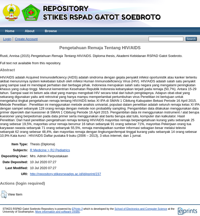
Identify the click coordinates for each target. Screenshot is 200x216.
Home (10, 31)
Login (7, 39)
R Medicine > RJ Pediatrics (50, 150)
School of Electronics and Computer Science (141, 208)
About (30, 31)
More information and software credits (57, 211)
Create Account (26, 39)
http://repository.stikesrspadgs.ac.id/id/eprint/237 (65, 174)
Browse (51, 31)
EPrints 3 (77, 208)
